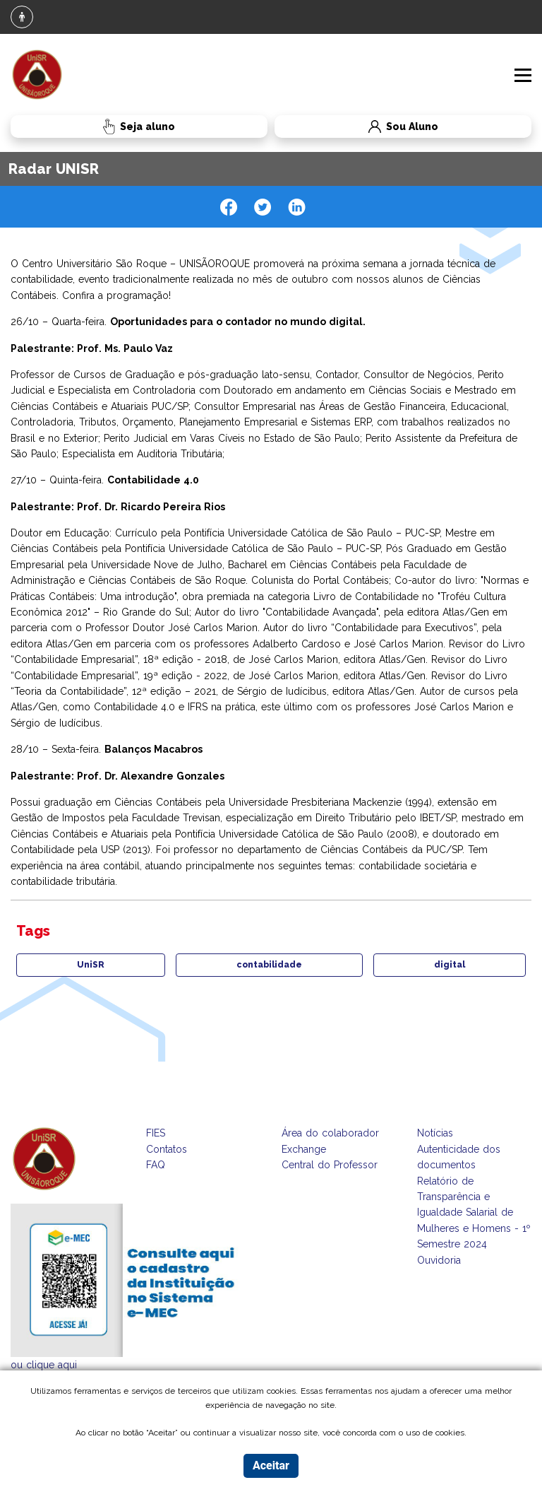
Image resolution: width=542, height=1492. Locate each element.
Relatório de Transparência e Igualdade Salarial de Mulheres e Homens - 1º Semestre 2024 (474, 1212)
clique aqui (51, 1364)
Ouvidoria (439, 1260)
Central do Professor (330, 1164)
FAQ (155, 1164)
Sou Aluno (356, 127)
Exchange (304, 1149)
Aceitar (271, 1465)
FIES (155, 1133)
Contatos (166, 1149)
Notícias (435, 1133)
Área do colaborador (330, 1133)
